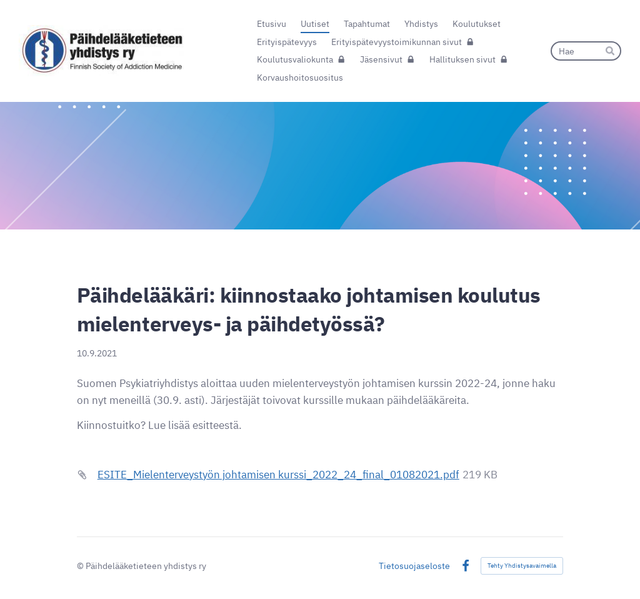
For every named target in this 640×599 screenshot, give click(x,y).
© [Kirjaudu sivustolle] (81, 565)
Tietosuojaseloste (414, 565)
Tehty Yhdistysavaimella (522, 565)
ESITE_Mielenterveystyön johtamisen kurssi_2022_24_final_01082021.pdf (278, 474)
